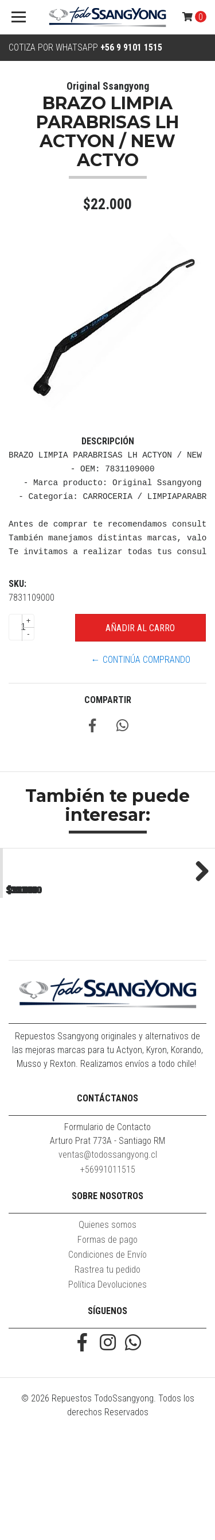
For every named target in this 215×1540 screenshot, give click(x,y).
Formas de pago (107, 1346)
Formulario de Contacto (107, 1233)
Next (197, 923)
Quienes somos (107, 1331)
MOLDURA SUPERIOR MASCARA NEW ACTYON (160, 970)
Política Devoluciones (107, 1391)
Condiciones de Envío (107, 1361)
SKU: (17, 583)
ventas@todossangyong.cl (107, 1261)
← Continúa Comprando (140, 659)
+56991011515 (107, 1276)
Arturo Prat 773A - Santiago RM (107, 1247)
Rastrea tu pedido (107, 1376)
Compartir (107, 699)
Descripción (107, 441)
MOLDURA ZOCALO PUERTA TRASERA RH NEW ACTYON (53, 974)
